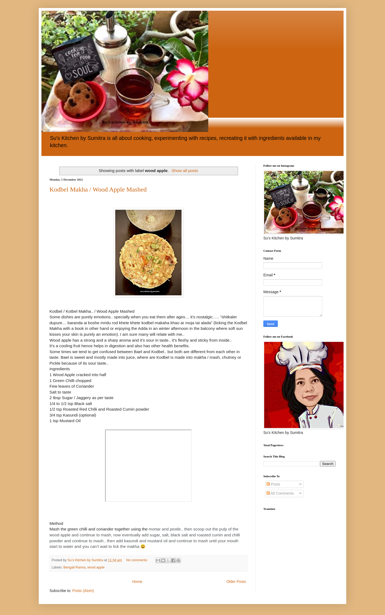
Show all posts (184, 170)
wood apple (96, 567)
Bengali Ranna (74, 567)
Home (137, 581)
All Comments (280, 493)
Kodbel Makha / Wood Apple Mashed (98, 189)
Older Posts (236, 581)
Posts (273, 484)
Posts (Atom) (83, 591)
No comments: (137, 560)
